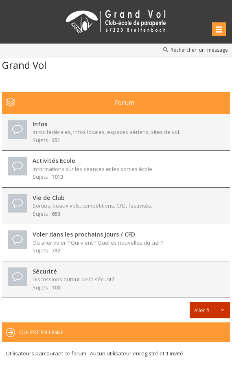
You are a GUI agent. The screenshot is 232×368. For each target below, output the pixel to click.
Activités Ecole (54, 160)
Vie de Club (49, 198)
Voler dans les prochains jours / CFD (84, 234)
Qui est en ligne (41, 332)
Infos (40, 124)
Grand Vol (24, 65)
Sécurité (45, 271)
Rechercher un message (199, 49)
